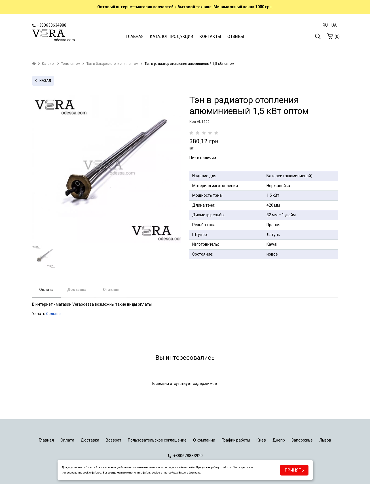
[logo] (53, 35)
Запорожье (302, 440)
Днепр (278, 440)
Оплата (46, 289)
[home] (34, 64)
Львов (325, 440)
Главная (46, 440)
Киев (261, 440)
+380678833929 (185, 455)
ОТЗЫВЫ (235, 36)
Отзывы (111, 289)
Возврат (113, 440)
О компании (204, 440)
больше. (54, 313)
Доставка (76, 289)
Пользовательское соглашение (157, 440)
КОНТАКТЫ (210, 36)
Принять (294, 470)
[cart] (330, 36)
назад (43, 81)
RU (325, 25)
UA (334, 25)
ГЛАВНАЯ (134, 36)
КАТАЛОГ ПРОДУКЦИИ (171, 36)
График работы (236, 440)
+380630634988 (49, 25)
